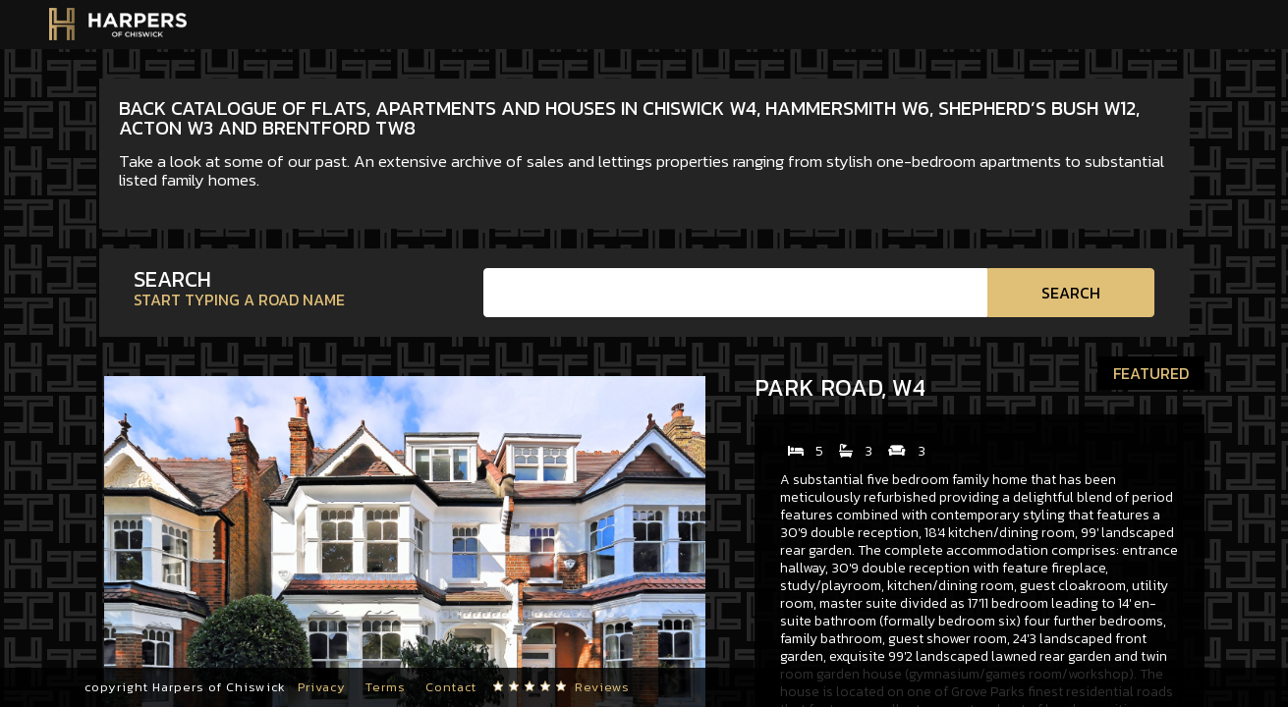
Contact (450, 687)
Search (1070, 292)
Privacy (322, 687)
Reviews (602, 687)
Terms (385, 687)
